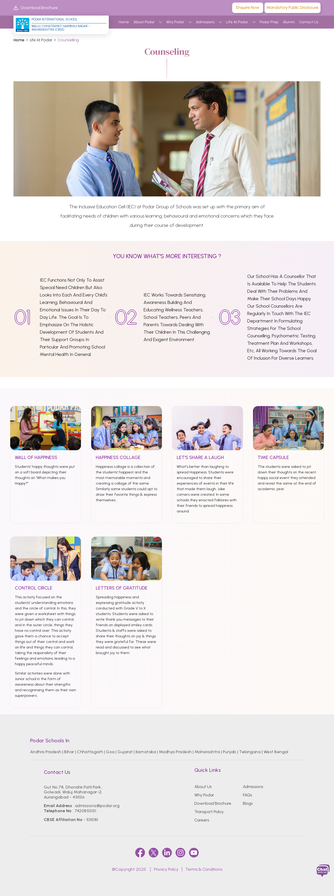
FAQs (247, 795)
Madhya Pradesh (175, 751)
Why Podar (175, 22)
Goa (110, 751)
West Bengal (276, 751)
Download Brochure (35, 7)
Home (124, 22)
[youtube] (194, 852)
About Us (203, 786)
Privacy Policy (166, 869)
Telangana (250, 751)
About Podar (144, 22)
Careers (201, 820)
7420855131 (85, 810)
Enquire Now (247, 7)
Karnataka (146, 751)
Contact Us (308, 22)
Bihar (69, 751)
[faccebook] (140, 852)
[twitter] (153, 852)
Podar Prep (269, 22)
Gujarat (125, 751)
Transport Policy (209, 811)
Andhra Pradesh (45, 751)
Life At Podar (237, 22)
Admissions (205, 22)
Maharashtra (207, 751)
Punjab (229, 751)
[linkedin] (167, 852)
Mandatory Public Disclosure (292, 7)
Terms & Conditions (204, 869)
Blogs (248, 803)
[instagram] (180, 852)
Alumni (289, 22)
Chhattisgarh (90, 751)
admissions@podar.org (97, 805)
